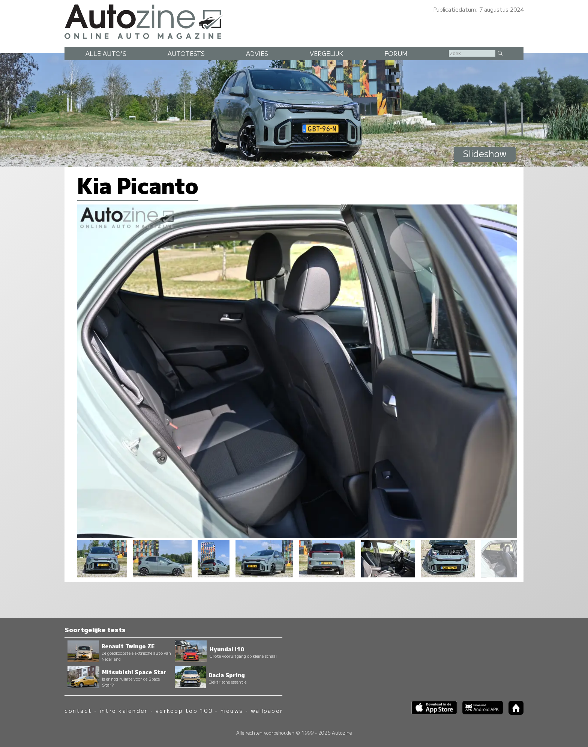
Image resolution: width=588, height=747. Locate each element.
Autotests (186, 53)
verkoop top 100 (184, 710)
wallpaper (267, 710)
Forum (396, 53)
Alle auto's (106, 53)
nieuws (231, 710)
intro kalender (124, 710)
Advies (257, 53)
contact (78, 710)
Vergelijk (326, 53)
